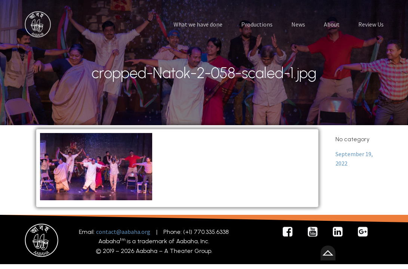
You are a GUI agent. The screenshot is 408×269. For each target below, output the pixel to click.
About (332, 24)
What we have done (198, 24)
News (298, 24)
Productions (257, 24)
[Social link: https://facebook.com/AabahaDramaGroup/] (290, 232)
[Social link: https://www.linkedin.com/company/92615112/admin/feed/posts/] (340, 232)
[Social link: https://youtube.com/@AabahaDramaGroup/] (315, 232)
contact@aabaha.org (123, 231)
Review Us (371, 24)
